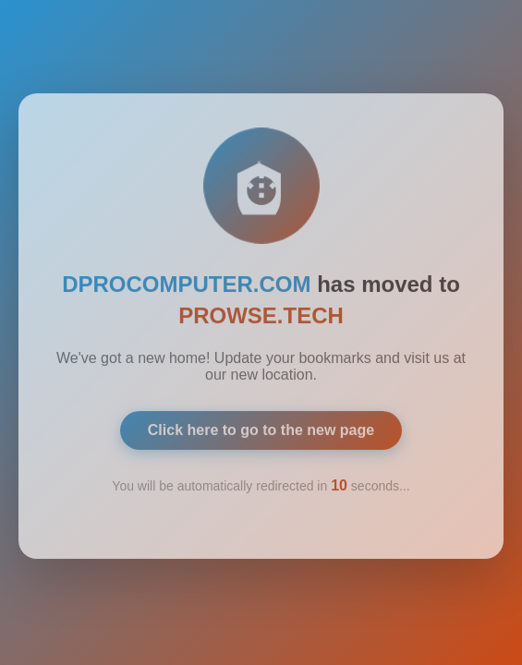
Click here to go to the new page (261, 426)
